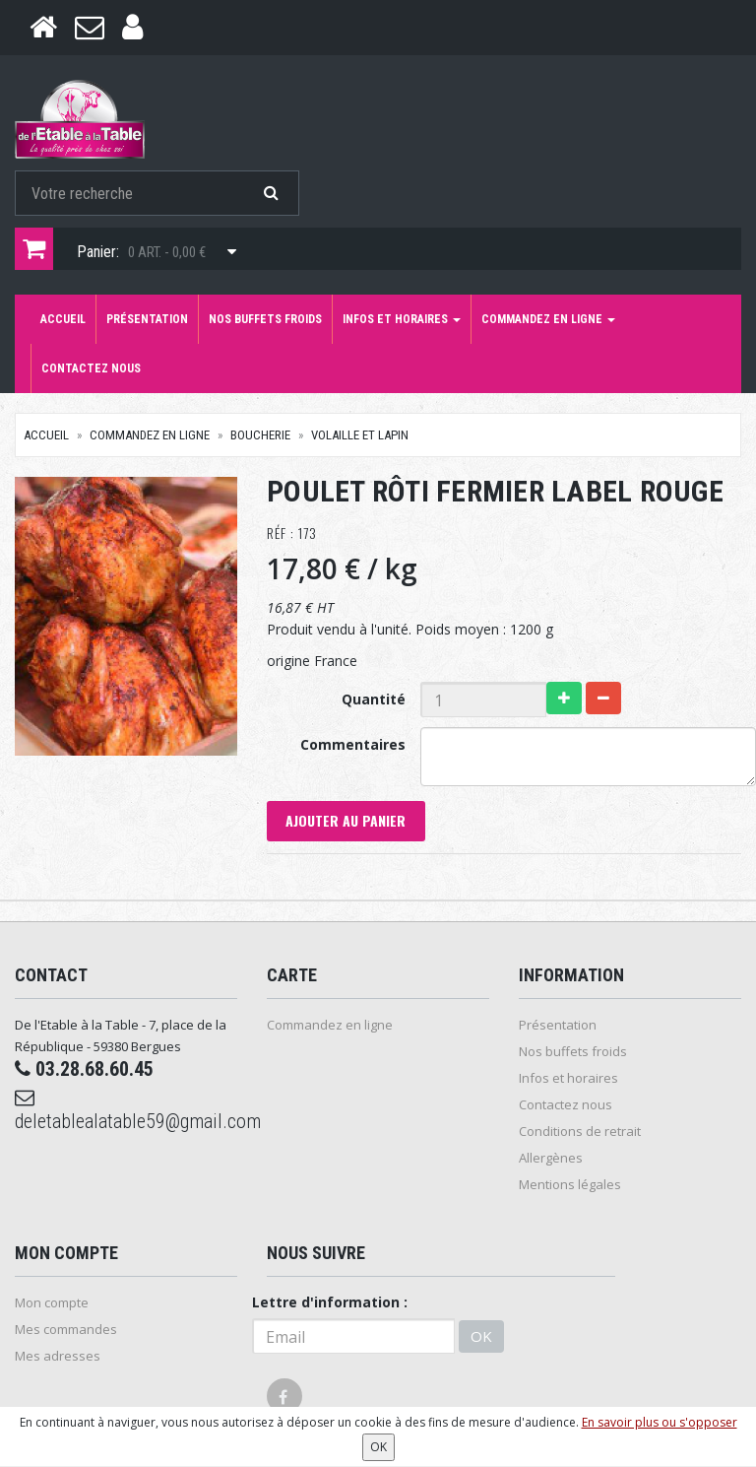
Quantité (374, 699)
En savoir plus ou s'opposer (659, 1422)
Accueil (63, 319)
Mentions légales (570, 1185)
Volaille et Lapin (360, 435)
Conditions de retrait (580, 1132)
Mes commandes (66, 1330)
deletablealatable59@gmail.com (126, 1111)
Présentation (147, 319)
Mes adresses (57, 1357)
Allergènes (551, 1158)
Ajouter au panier (346, 821)
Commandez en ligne (548, 319)
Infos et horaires (402, 319)
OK (481, 1336)
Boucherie (260, 435)
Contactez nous (91, 368)
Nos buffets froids (265, 319)
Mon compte (52, 1303)
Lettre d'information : (330, 1303)
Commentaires (353, 744)
